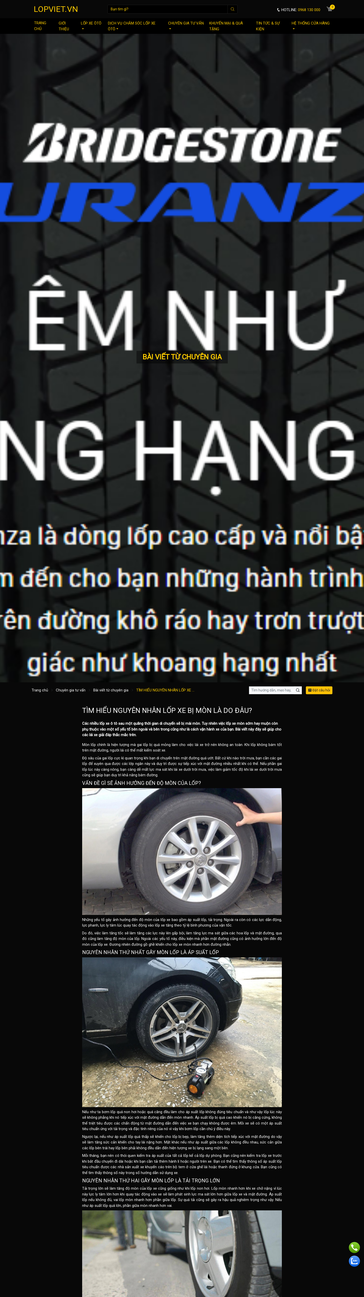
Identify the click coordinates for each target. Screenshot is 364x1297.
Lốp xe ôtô (91, 25)
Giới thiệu (64, 26)
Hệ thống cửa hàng (311, 25)
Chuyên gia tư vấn (186, 25)
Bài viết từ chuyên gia (110, 690)
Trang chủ (40, 26)
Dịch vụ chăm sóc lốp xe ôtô (131, 26)
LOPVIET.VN (56, 9)
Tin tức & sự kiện (268, 26)
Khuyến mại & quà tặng (226, 26)
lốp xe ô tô (108, 723)
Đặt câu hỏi (319, 690)
